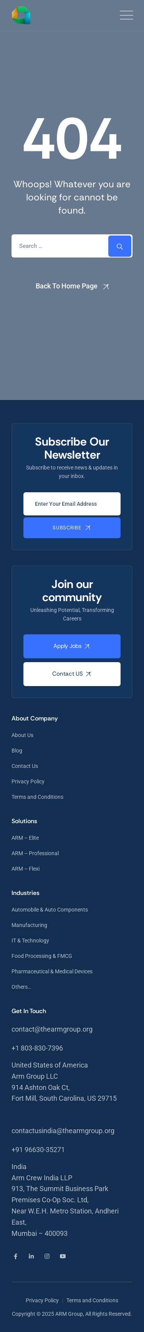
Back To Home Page (67, 286)
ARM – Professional (35, 853)
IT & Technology (30, 940)
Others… (21, 987)
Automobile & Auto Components (50, 910)
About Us (22, 735)
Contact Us (25, 766)
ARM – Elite (25, 838)
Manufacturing (29, 925)
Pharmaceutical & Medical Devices (52, 971)
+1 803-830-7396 (37, 1048)
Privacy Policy (28, 781)
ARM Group (69, 1314)
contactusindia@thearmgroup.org (63, 1131)
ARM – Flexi (26, 869)
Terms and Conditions (37, 797)
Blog (17, 750)
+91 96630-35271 (38, 1150)
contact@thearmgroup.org (52, 1029)
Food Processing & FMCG (42, 956)
